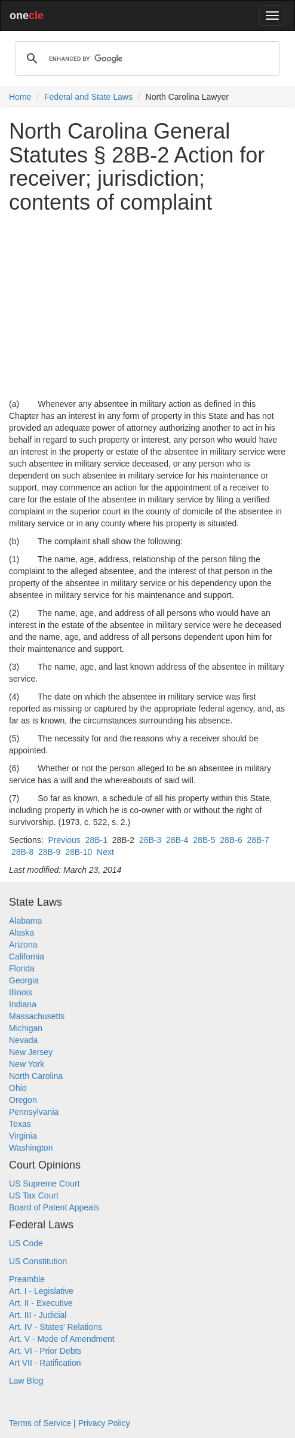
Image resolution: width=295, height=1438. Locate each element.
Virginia (22, 1135)
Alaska (21, 932)
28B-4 (177, 840)
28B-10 (78, 852)
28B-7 (258, 840)
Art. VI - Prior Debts (45, 1351)
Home (20, 97)
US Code (26, 1243)
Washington (31, 1147)
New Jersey (31, 1052)
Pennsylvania (34, 1112)
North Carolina (36, 1076)
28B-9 (49, 852)
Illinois (20, 992)
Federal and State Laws (88, 97)
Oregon (23, 1100)
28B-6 (231, 840)
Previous (64, 840)
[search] (145, 58)
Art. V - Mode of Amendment (62, 1339)
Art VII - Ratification (45, 1363)
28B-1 (96, 840)
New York (26, 1064)
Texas (20, 1124)
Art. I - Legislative (41, 1291)
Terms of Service (40, 1423)
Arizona (23, 944)
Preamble (27, 1279)
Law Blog (26, 1380)
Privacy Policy (104, 1423)
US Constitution (38, 1261)
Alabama (25, 920)
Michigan (25, 1028)
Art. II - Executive (41, 1303)
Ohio (18, 1088)
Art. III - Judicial (37, 1315)
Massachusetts (36, 1016)
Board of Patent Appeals (54, 1207)
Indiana (22, 1004)
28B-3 (150, 840)
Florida (22, 968)
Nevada (23, 1040)
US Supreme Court (44, 1183)
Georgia (24, 980)
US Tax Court (34, 1195)
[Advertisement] (147, 306)
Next (105, 852)
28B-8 (22, 852)
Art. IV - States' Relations (55, 1327)
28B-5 (204, 840)
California (26, 956)
